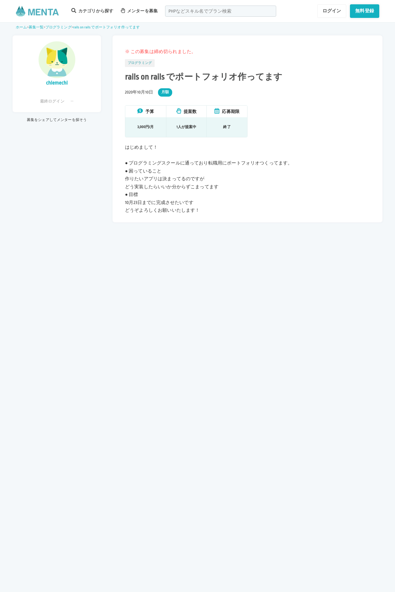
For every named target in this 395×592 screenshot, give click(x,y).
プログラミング (58, 27)
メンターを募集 (139, 10)
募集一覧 (36, 27)
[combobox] (220, 11)
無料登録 (364, 10)
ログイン (331, 10)
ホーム (21, 27)
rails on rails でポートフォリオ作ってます (106, 27)
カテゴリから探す (92, 10)
